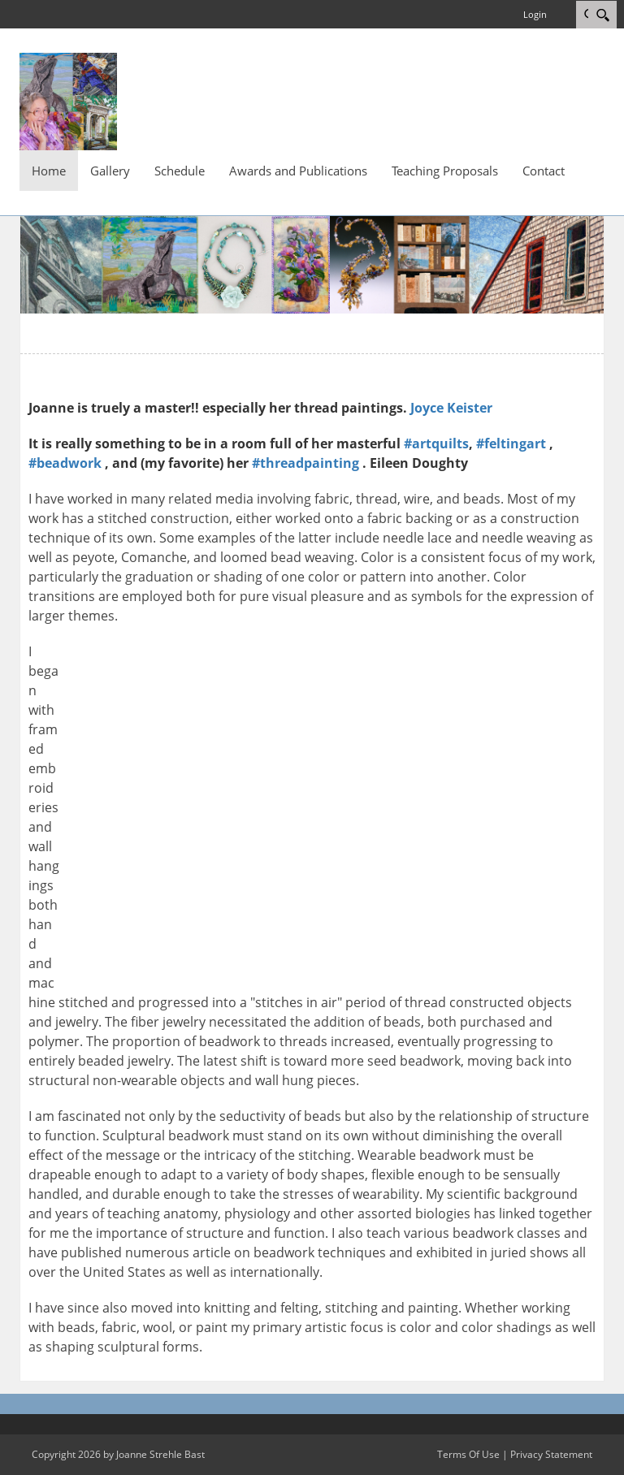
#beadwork (65, 463)
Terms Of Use (468, 1454)
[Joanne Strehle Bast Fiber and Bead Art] (68, 100)
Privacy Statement (551, 1454)
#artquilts (436, 443)
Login (535, 14)
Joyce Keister (451, 408)
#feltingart (511, 443)
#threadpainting (305, 463)
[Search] (602, 14)
